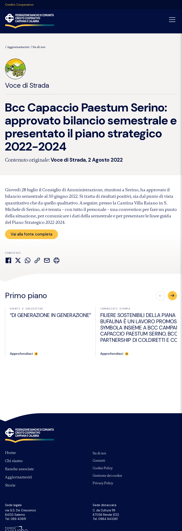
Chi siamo (14, 461)
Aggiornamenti (18, 47)
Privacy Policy (103, 483)
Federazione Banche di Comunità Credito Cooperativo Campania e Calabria (29, 435)
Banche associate (19, 469)
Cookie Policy (103, 468)
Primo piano (26, 296)
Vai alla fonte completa (32, 234)
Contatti (99, 461)
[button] (172, 295)
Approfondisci (21, 354)
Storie (10, 485)
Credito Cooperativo (19, 4)
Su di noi (39, 47)
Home (10, 452)
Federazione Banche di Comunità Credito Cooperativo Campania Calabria (29, 20)
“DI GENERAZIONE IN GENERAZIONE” (50, 315)
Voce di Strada (27, 74)
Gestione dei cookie (107, 476)
